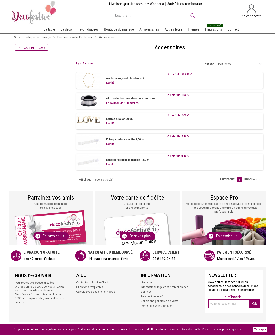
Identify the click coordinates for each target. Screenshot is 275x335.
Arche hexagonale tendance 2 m (126, 78)
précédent (225, 179)
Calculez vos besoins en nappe (95, 291)
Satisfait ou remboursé (184, 4)
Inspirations (214, 28)
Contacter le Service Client (92, 282)
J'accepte (260, 329)
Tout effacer (31, 47)
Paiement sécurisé (152, 296)
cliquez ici (235, 329)
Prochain (252, 179)
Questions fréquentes (89, 287)
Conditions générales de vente (159, 300)
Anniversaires (149, 29)
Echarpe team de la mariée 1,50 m (127, 159)
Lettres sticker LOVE (119, 119)
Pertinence (224, 63)
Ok (254, 304)
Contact (233, 29)
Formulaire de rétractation (157, 305)
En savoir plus (53, 236)
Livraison (146, 282)
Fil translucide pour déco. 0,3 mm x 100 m (132, 98)
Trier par (208, 63)
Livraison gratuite (122, 4)
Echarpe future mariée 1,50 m (125, 139)
